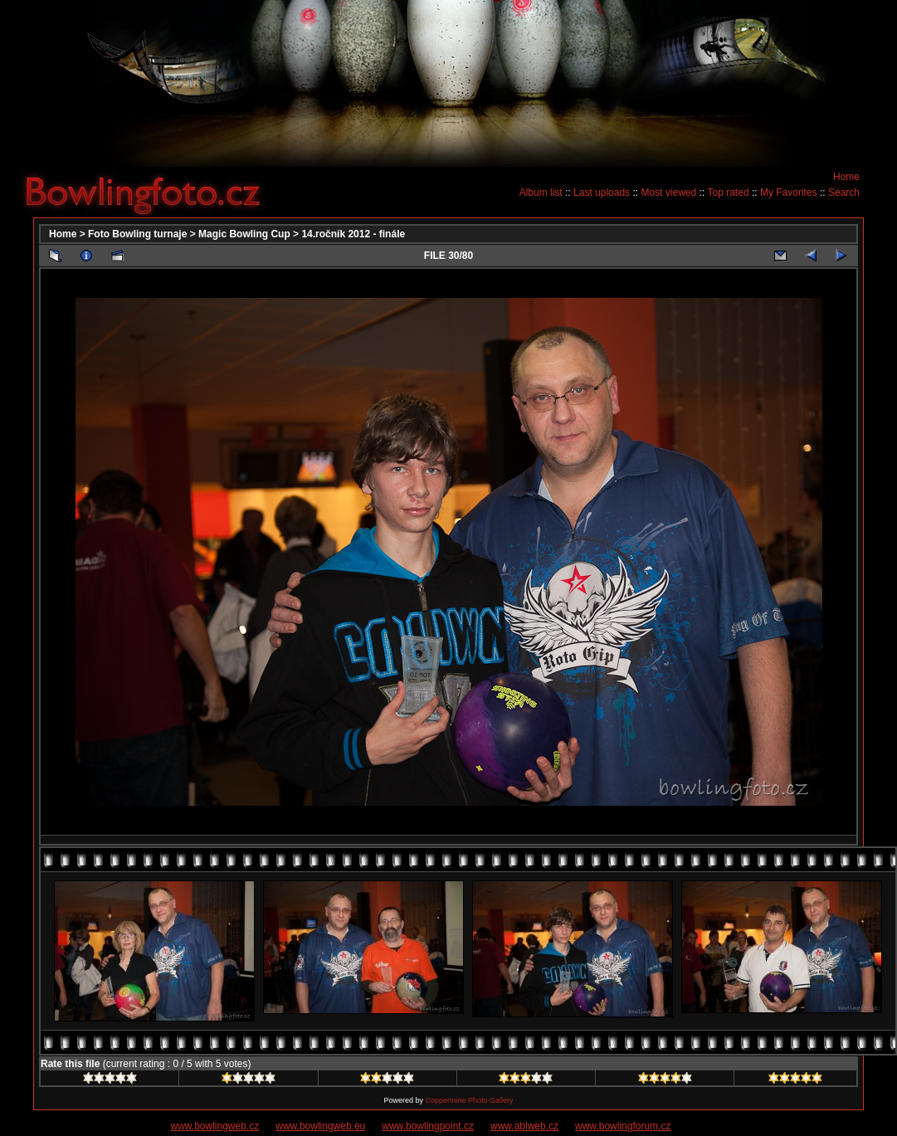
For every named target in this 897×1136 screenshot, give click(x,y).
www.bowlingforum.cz (622, 1126)
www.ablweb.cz (524, 1126)
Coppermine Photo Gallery (469, 1100)
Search (844, 192)
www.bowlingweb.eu (320, 1126)
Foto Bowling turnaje (137, 234)
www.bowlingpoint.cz (428, 1126)
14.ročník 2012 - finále (353, 234)
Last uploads (601, 192)
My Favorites (788, 192)
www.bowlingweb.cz (215, 1126)
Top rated (728, 192)
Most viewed (668, 192)
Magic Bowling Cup (244, 234)
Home (846, 177)
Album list (541, 192)
